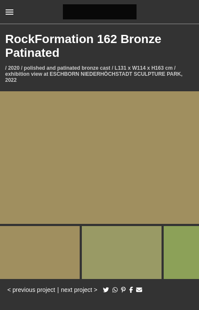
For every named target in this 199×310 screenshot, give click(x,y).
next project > (79, 289)
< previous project (31, 289)
